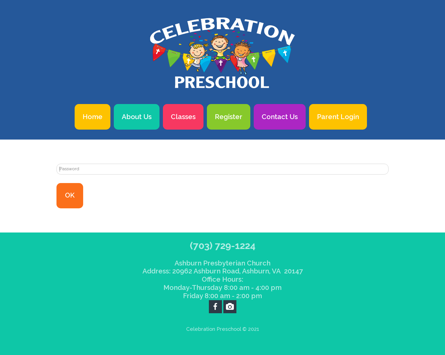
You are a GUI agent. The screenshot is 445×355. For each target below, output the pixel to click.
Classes (183, 117)
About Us (137, 117)
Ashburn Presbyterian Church (222, 263)
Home (92, 117)
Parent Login (338, 117)
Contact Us (280, 117)
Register (228, 117)
